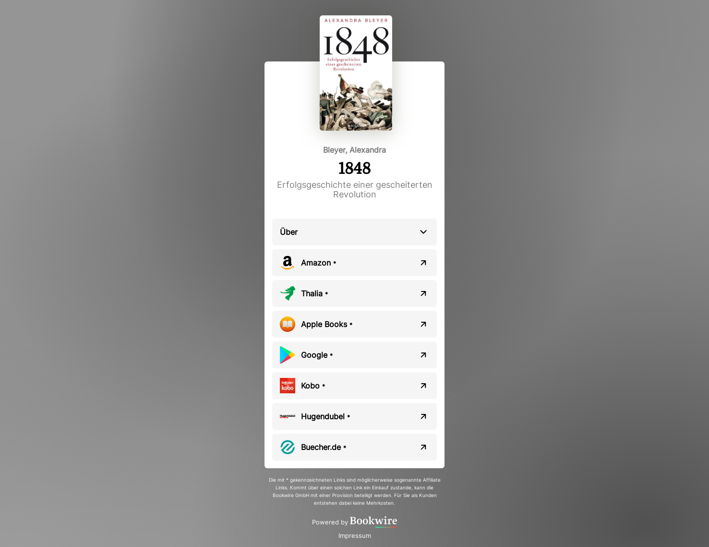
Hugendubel (325, 416)
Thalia (314, 293)
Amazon (318, 262)
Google (317, 355)
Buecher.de (323, 447)
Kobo (313, 385)
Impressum (354, 535)
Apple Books (326, 324)
